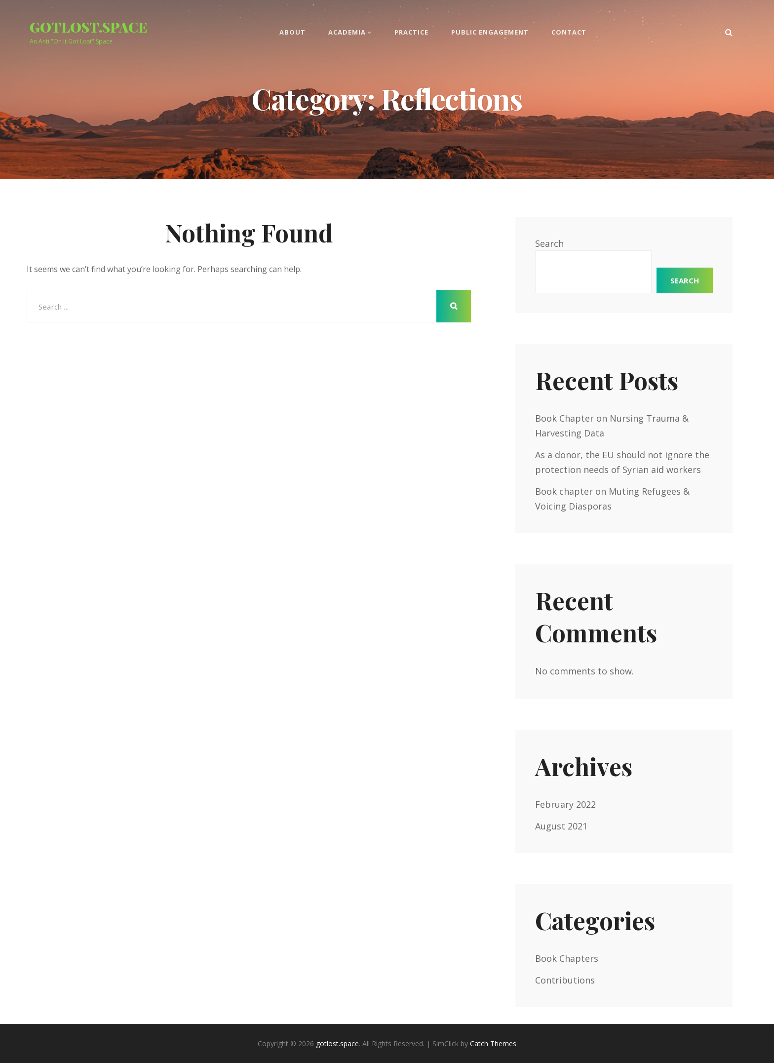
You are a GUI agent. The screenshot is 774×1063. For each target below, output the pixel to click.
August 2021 (561, 826)
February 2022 (565, 804)
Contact (568, 32)
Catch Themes (493, 1043)
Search (549, 243)
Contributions (565, 980)
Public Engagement (490, 32)
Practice (411, 32)
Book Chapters (566, 958)
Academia (347, 32)
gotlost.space (88, 27)
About (292, 32)
